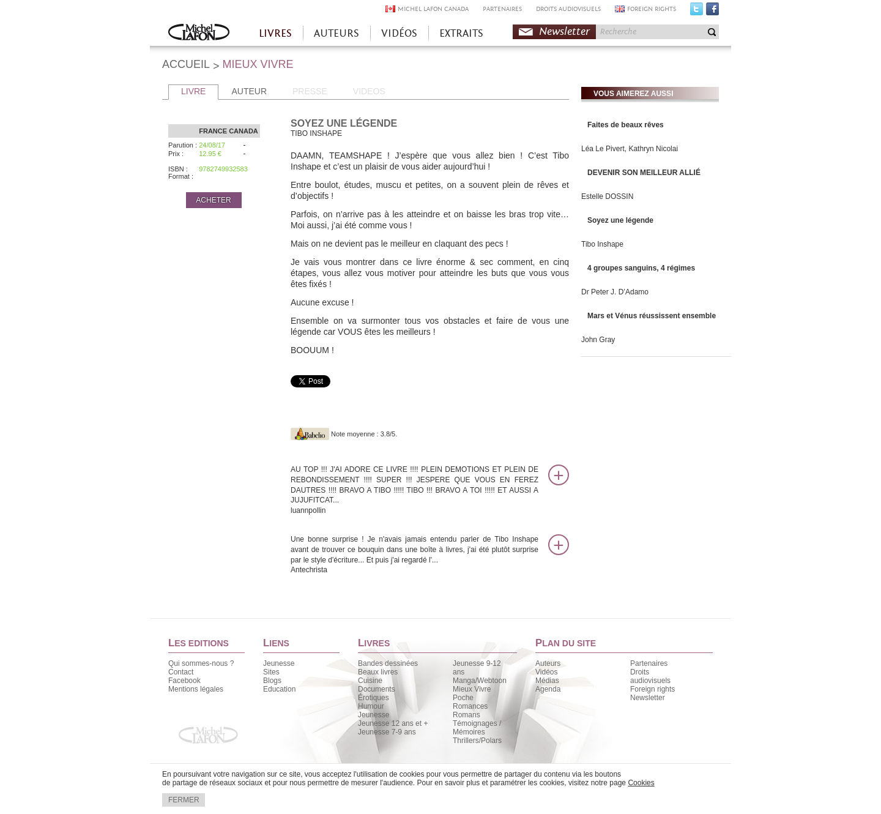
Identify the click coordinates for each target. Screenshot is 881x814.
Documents (376, 689)
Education (279, 689)
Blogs (272, 680)
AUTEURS (336, 33)
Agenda (547, 689)
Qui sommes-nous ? (201, 663)
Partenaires (648, 663)
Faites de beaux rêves (625, 125)
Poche (463, 697)
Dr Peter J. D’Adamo (615, 292)
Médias (547, 680)
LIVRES (275, 33)
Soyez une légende (620, 220)
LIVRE (193, 91)
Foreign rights (652, 689)
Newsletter (564, 31)
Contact (180, 672)
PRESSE (309, 91)
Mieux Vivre (472, 689)
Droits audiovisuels (650, 676)
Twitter (696, 11)
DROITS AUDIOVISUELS (568, 9)
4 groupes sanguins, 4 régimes (641, 268)
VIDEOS (369, 91)
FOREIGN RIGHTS (651, 9)
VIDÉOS (399, 33)
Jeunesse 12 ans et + (393, 723)
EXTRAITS (461, 33)
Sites (271, 672)
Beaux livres (378, 672)
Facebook (712, 11)
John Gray (598, 339)
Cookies (641, 783)
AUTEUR (249, 91)
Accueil (198, 33)
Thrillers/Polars (477, 740)
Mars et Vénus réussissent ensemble (651, 316)
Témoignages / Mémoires (477, 727)
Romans (466, 715)
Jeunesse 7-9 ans (387, 732)
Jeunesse (278, 663)
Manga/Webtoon (480, 680)
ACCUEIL (186, 64)
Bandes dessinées (388, 663)
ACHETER (213, 200)
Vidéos (546, 672)
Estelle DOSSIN (607, 196)
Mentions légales (195, 689)
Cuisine (370, 680)
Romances (470, 706)
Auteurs (547, 663)
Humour (371, 706)
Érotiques (373, 697)
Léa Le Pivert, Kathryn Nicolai (629, 148)
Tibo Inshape (602, 244)
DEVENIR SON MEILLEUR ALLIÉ (644, 172)
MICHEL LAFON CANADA (433, 9)
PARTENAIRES (502, 9)
